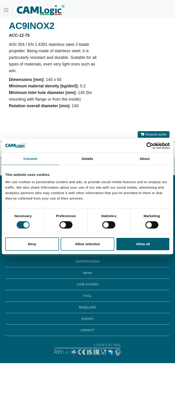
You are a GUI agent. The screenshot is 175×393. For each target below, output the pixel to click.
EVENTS (87, 318)
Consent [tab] (30, 158)
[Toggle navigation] (6, 10)
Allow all (143, 244)
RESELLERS (87, 307)
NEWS (87, 273)
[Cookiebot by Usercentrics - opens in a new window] (150, 145)
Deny (32, 244)
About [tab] (145, 158)
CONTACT (88, 330)
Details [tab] (87, 158)
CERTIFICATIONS (87, 261)
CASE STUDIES (87, 284)
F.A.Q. (87, 295)
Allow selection (87, 244)
